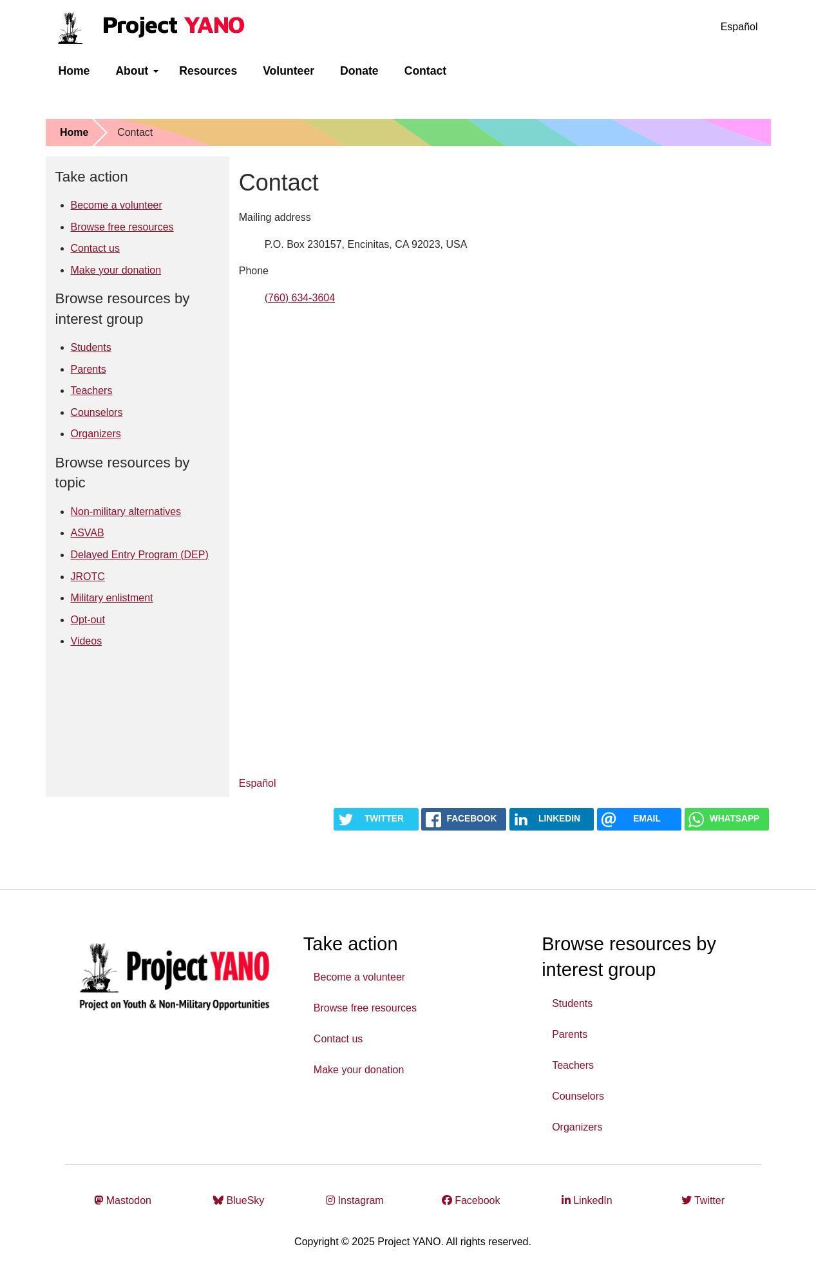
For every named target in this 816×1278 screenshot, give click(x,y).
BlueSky (238, 1200)
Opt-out (88, 619)
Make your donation (116, 270)
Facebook (471, 1200)
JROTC (88, 576)
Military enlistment (112, 597)
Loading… (445, 538)
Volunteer (288, 70)
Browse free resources (122, 226)
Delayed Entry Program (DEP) (140, 554)
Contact (425, 70)
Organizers (96, 433)
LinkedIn (587, 1200)
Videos (86, 640)
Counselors (97, 412)
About (136, 70)
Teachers (92, 390)
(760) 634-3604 (300, 297)
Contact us (95, 248)
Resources (208, 70)
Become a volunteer (116, 205)
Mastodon (122, 1200)
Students (91, 347)
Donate (359, 70)
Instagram (355, 1200)
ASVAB (87, 532)
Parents (88, 369)
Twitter (703, 1200)
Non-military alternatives (126, 511)
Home (74, 70)
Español (739, 26)
